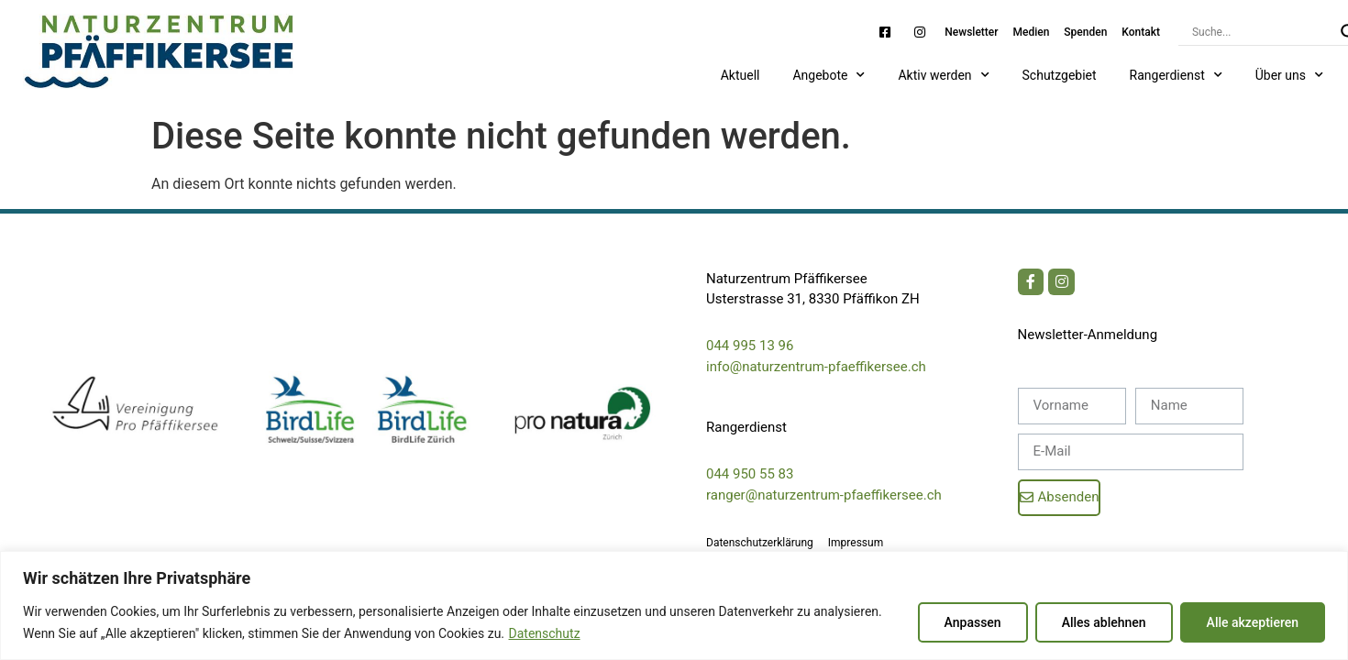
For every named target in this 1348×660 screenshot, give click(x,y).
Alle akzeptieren (1252, 622)
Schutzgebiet (1059, 75)
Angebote (828, 75)
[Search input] (1261, 32)
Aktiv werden (943, 75)
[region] (674, 605)
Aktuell (740, 75)
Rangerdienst (1176, 75)
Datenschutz (544, 633)
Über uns (1289, 75)
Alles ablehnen (1104, 622)
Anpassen (973, 622)
